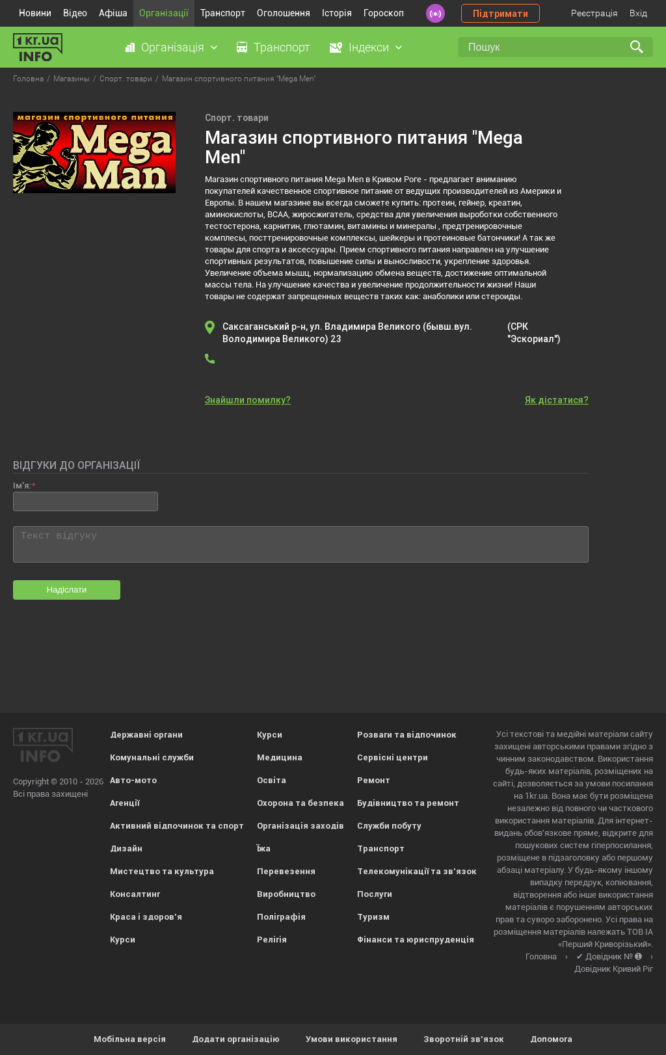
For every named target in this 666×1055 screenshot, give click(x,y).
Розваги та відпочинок (407, 735)
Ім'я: (22, 485)
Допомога (551, 1039)
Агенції (124, 803)
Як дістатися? (557, 400)
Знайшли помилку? (248, 400)
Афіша (113, 13)
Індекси (369, 47)
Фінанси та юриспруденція (415, 939)
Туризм (373, 917)
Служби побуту (389, 826)
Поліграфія (281, 917)
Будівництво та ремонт (408, 803)
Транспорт (222, 13)
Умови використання (351, 1039)
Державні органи (146, 735)
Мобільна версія (130, 1039)
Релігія (272, 939)
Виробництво (286, 894)
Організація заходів (300, 826)
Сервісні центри (392, 757)
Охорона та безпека (300, 803)
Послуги (374, 894)
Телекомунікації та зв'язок (417, 871)
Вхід (638, 13)
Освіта (271, 780)
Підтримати (500, 13)
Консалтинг (135, 894)
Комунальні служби (152, 757)
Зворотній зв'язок (463, 1039)
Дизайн (126, 848)
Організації (164, 13)
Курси (122, 939)
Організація (172, 47)
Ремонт (373, 780)
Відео (75, 13)
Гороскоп (384, 13)
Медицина (279, 757)
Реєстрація (594, 13)
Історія (337, 13)
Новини (35, 13)
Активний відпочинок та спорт (177, 826)
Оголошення (283, 13)
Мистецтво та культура (162, 871)
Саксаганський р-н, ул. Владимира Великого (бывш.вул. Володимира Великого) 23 (394, 333)
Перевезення (286, 871)
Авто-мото (133, 780)
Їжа (264, 848)
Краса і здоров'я (146, 917)
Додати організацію (236, 1039)
